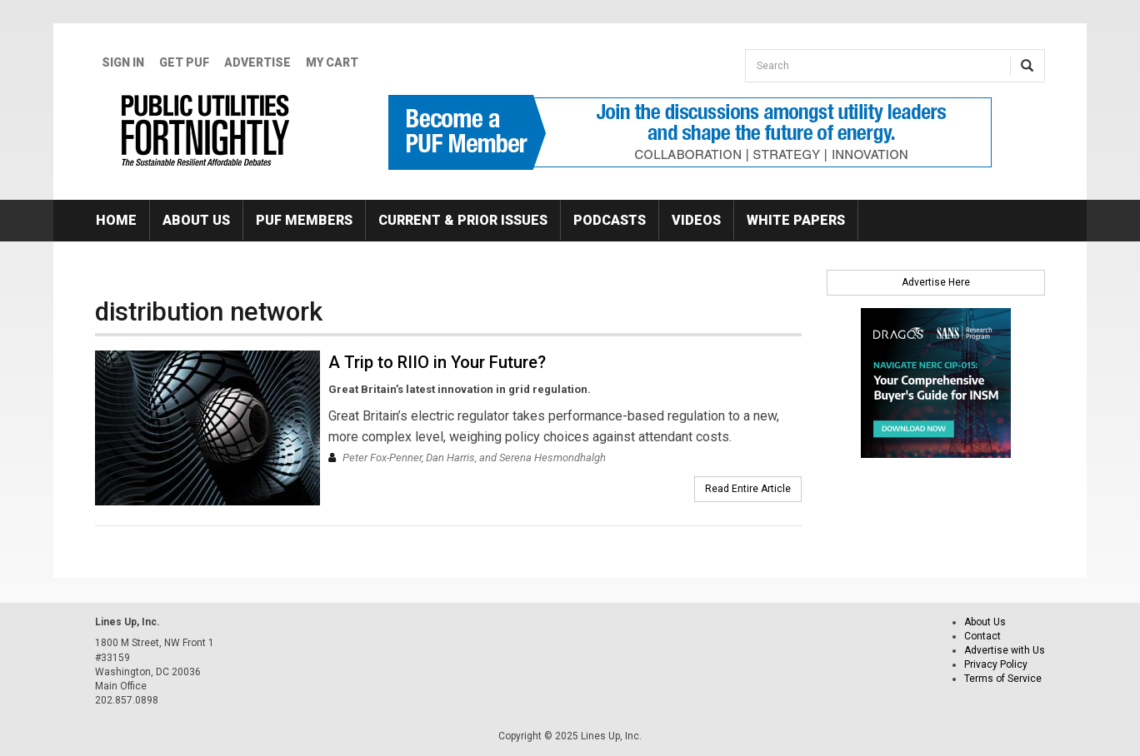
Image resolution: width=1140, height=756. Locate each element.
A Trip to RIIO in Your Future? (437, 362)
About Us (196, 220)
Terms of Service (1003, 678)
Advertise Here (936, 282)
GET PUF (184, 62)
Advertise (257, 62)
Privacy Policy (996, 664)
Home (116, 220)
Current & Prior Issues (463, 220)
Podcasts (609, 220)
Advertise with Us (1004, 650)
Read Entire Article (748, 489)
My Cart (332, 62)
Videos (696, 220)
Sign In (123, 62)
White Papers (796, 220)
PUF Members (304, 220)
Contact (982, 636)
